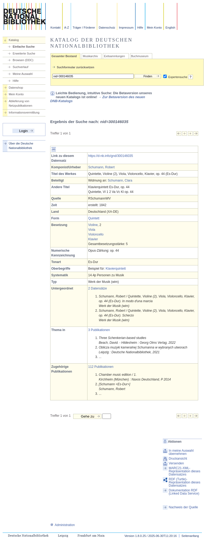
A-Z (66, 27)
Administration (62, 525)
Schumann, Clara (120, 180)
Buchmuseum (140, 56)
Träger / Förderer (84, 27)
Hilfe (140, 27)
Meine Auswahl (23, 73)
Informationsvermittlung (24, 112)
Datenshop (16, 87)
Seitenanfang (190, 535)
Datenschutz (107, 27)
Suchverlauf (20, 67)
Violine (93, 225)
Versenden (176, 463)
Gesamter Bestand (64, 56)
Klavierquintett (116, 268)
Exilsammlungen (114, 56)
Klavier (93, 239)
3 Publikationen (99, 330)
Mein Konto (154, 27)
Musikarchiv (90, 56)
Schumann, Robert (101, 167)
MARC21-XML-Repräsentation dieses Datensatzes (184, 471)
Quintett (93, 218)
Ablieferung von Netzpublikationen (20, 103)
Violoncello (96, 234)
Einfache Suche (24, 46)
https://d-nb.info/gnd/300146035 (110, 156)
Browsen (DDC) (23, 60)
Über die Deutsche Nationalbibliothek (21, 146)
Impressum (126, 27)
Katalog (14, 40)
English (170, 27)
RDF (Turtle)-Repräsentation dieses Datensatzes (184, 482)
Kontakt (55, 27)
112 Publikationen (100, 367)
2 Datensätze (97, 288)
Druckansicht (178, 458)
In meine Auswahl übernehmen (181, 452)
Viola (91, 230)
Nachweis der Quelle (183, 507)
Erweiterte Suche (24, 53)
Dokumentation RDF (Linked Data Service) (184, 491)
